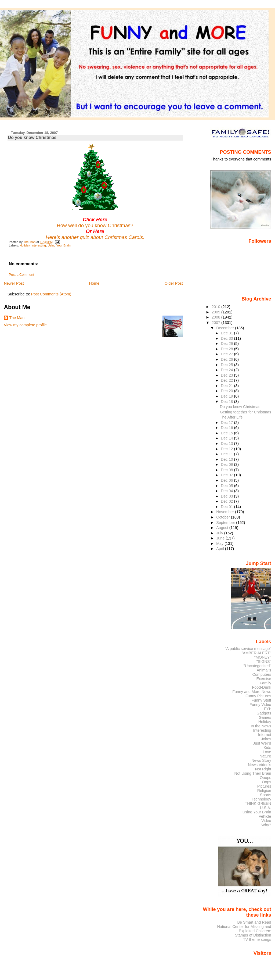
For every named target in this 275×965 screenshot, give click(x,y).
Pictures (264, 786)
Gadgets (263, 713)
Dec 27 (227, 354)
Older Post (174, 283)
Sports (265, 795)
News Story (261, 760)
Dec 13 (227, 443)
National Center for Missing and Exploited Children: (244, 928)
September (226, 522)
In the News (261, 726)
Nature (265, 756)
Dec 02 (227, 501)
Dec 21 (227, 386)
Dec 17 (227, 422)
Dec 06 (227, 480)
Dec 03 (227, 496)
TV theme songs (257, 939)
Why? (266, 825)
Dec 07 (227, 475)
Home (94, 283)
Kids (267, 747)
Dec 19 (227, 396)
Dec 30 (227, 338)
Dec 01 (227, 507)
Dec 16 (227, 428)
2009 (216, 312)
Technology (261, 799)
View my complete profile (25, 325)
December (225, 328)
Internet (264, 734)
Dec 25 (227, 365)
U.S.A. (265, 808)
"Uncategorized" (257, 666)
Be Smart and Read (254, 922)
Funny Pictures (258, 696)
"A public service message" (248, 648)
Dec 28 (227, 349)
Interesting (38, 245)
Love (267, 752)
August (222, 528)
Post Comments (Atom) (51, 294)
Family (265, 683)
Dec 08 (227, 470)
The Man (16, 318)
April (220, 548)
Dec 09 (227, 464)
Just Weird (262, 743)
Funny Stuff (261, 700)
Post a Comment (21, 275)
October (223, 517)
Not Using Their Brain (252, 773)
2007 (216, 322)
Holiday (25, 245)
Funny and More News (251, 691)
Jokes (266, 739)
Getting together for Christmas (245, 412)
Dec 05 (227, 486)
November (225, 512)
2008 (216, 317)
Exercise (263, 679)
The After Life (231, 417)
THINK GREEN (258, 803)
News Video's (259, 765)
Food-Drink (261, 687)
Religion (264, 790)
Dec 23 (227, 375)
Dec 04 (227, 491)
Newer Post (14, 283)
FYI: (267, 709)
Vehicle (265, 816)
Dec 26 (227, 359)
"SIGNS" (263, 661)
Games (265, 717)
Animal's (264, 670)
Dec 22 (227, 380)
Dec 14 (227, 438)
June (221, 538)
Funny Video (260, 704)
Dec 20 (227, 391)
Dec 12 (227, 449)
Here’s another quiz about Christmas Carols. (95, 237)
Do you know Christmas (240, 407)
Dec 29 (227, 343)
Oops (266, 782)
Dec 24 (227, 370)
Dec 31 (227, 333)
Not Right (263, 769)
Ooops (265, 777)
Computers (261, 674)
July (220, 533)
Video (266, 821)
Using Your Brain (59, 245)
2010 (216, 307)
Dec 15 (227, 433)
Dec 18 (227, 401)
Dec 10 (227, 459)
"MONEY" (262, 657)
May (220, 543)
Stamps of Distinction (253, 935)
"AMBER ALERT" (256, 653)
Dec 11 (227, 454)
